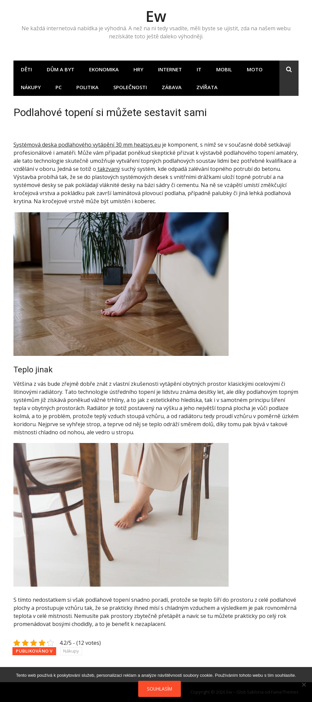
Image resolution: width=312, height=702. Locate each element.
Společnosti (130, 87)
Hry (138, 69)
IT (199, 69)
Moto (255, 69)
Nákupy (31, 87)
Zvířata (207, 87)
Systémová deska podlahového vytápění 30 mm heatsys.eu (87, 144)
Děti (26, 69)
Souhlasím (159, 689)
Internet (170, 69)
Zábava (172, 87)
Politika (87, 87)
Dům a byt (60, 69)
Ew (156, 16)
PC (58, 87)
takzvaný (108, 169)
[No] (303, 684)
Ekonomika (104, 69)
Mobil (224, 69)
